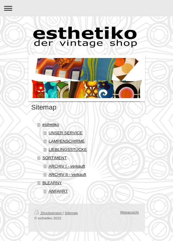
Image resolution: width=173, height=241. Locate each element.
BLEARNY (52, 183)
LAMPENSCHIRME (67, 141)
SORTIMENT (54, 158)
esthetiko (50, 124)
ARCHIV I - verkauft (67, 166)
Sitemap (71, 213)
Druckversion (48, 213)
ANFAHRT (58, 191)
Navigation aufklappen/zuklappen (86, 8)
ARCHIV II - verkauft (67, 174)
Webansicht (129, 212)
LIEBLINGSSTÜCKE (68, 149)
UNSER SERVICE (65, 133)
